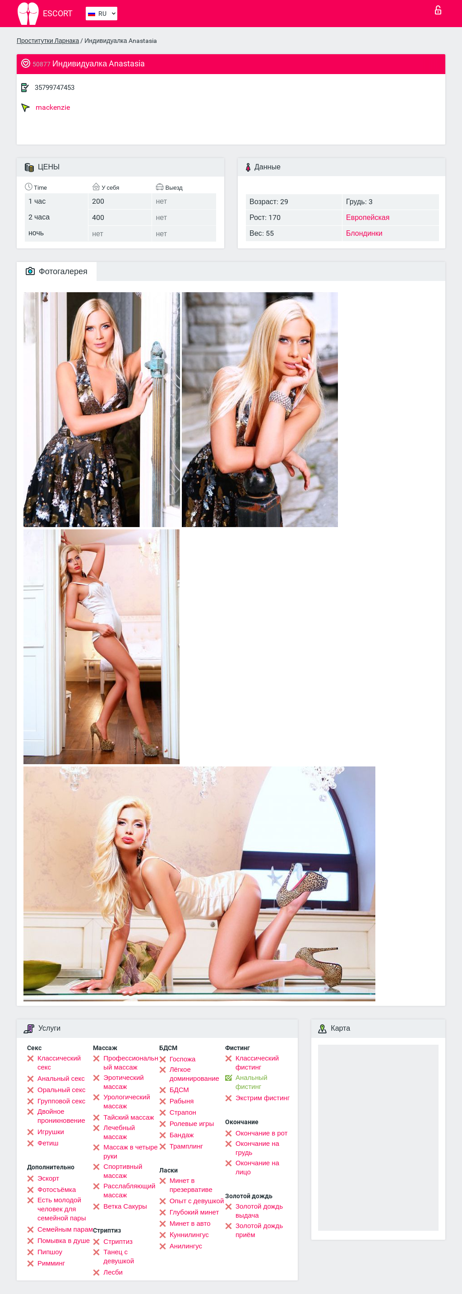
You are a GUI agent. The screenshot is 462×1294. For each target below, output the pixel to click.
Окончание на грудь (257, 1148)
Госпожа (183, 1059)
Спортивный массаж (122, 1171)
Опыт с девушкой (197, 1201)
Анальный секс (61, 1078)
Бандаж (182, 1135)
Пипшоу (49, 1252)
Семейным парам (65, 1229)
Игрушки (50, 1132)
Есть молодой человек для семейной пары (61, 1209)
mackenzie (45, 107)
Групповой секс (61, 1101)
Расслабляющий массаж (129, 1190)
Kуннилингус (189, 1235)
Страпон (183, 1112)
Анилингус (186, 1246)
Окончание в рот (261, 1133)
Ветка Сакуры (125, 1206)
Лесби (113, 1272)
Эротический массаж (123, 1082)
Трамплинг (186, 1146)
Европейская (367, 217)
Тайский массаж (128, 1117)
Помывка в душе (63, 1241)
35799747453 (54, 88)
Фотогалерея (57, 271)
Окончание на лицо (257, 1167)
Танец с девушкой (118, 1256)
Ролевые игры (192, 1124)
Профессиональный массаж (130, 1062)
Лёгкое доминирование (194, 1074)
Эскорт (48, 1178)
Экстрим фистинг (263, 1098)
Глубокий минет (194, 1212)
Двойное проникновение (61, 1116)
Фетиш (48, 1143)
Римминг (51, 1263)
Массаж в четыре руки (130, 1151)
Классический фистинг (257, 1062)
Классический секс (59, 1062)
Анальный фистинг (252, 1082)
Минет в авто (190, 1223)
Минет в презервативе (191, 1185)
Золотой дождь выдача (259, 1210)
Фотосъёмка (56, 1190)
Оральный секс (61, 1090)
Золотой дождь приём (259, 1230)
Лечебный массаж (119, 1132)
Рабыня (182, 1101)
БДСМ (179, 1090)
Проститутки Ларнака (48, 40)
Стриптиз (118, 1242)
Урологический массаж (126, 1101)
